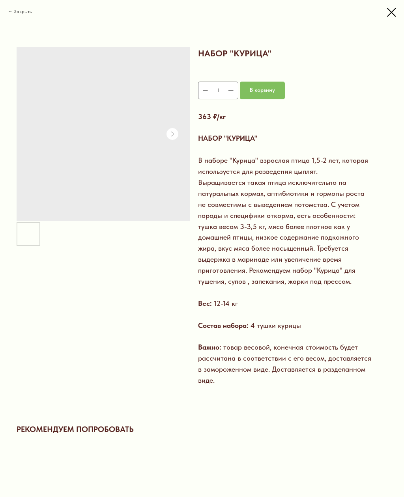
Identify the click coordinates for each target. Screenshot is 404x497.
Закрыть (23, 11)
